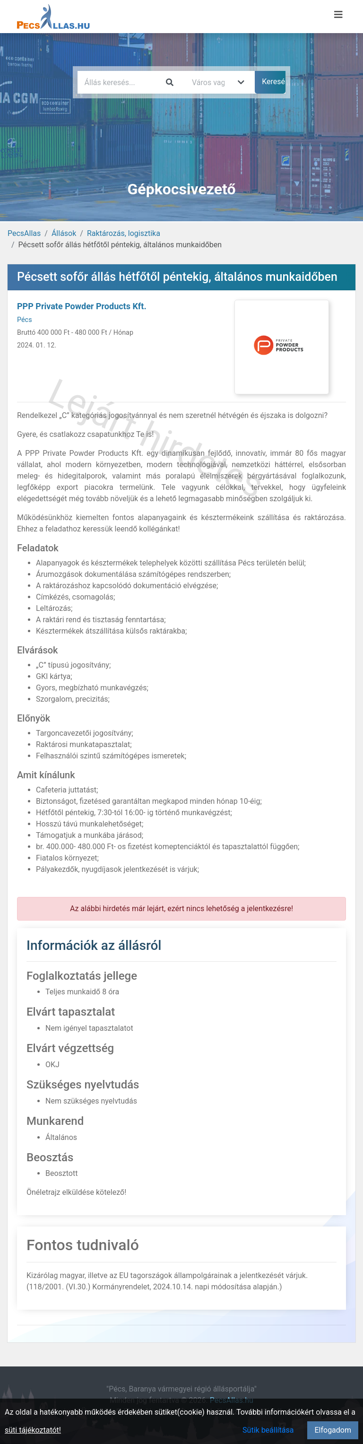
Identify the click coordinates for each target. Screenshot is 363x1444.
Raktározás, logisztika (123, 233)
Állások (64, 233)
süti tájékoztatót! (33, 1430)
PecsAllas (24, 233)
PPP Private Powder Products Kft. (82, 306)
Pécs (24, 320)
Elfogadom (332, 1430)
